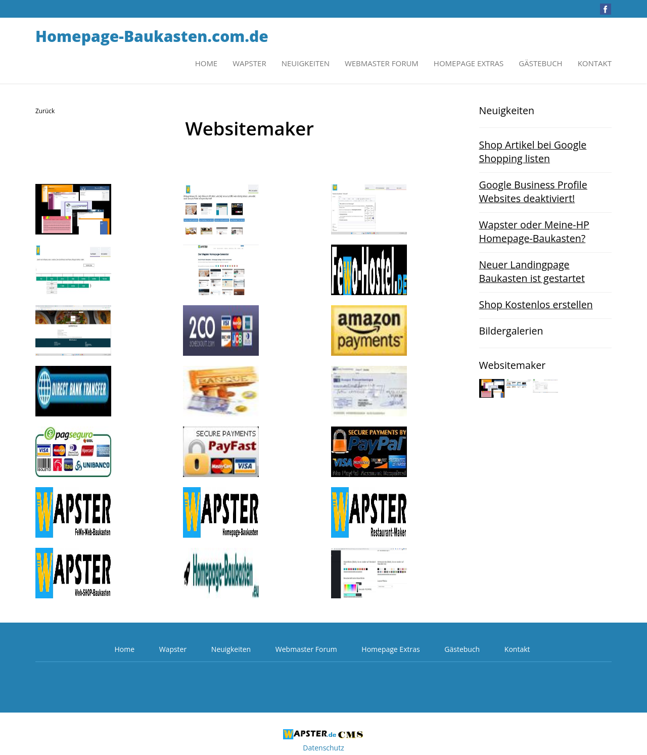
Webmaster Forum (382, 63)
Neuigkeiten (306, 63)
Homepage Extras (468, 63)
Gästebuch (540, 63)
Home (206, 63)
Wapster (249, 63)
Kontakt (595, 63)
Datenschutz (323, 747)
